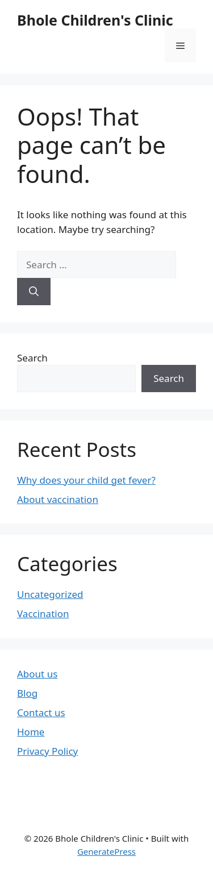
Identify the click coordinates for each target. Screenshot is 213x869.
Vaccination (43, 613)
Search (32, 357)
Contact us (41, 712)
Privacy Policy (47, 751)
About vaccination (57, 499)
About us (37, 673)
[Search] (34, 291)
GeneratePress (106, 851)
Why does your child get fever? (86, 480)
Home (30, 731)
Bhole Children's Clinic (95, 20)
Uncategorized (50, 594)
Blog (27, 693)
